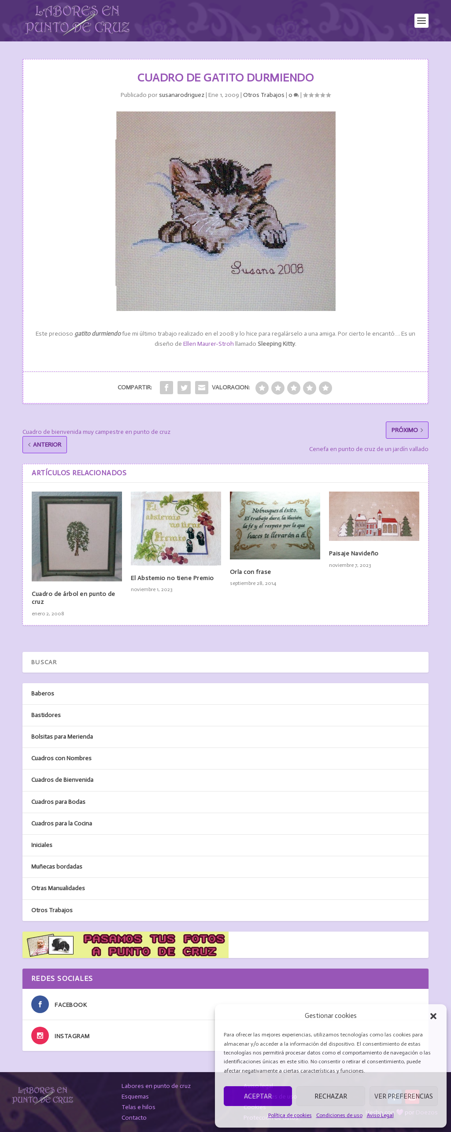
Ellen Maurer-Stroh (208, 344)
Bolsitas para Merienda (62, 736)
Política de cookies (290, 1115)
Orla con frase (250, 572)
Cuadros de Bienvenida (62, 780)
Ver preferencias (403, 1096)
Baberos (42, 693)
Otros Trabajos (264, 95)
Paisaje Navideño (354, 553)
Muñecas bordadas (56, 866)
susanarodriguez (181, 95)
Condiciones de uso (339, 1115)
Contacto (134, 1117)
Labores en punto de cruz (156, 1086)
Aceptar (258, 1096)
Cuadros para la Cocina (61, 823)
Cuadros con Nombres (61, 758)
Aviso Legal (380, 1115)
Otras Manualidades (58, 888)
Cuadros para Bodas (58, 802)
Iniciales (41, 845)
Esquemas (135, 1096)
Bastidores (46, 715)
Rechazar (330, 1096)
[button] (433, 1016)
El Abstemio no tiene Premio (172, 578)
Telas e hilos (138, 1107)
